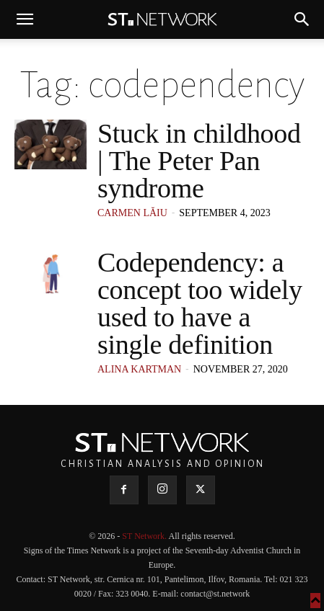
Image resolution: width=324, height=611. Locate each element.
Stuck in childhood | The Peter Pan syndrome (199, 160)
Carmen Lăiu (132, 213)
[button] (24, 19)
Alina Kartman (139, 369)
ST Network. (145, 536)
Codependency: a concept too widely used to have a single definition (199, 303)
